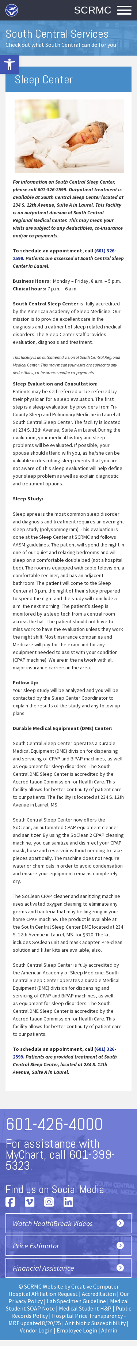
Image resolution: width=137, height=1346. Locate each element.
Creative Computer (95, 1286)
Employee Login (77, 1330)
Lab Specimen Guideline (76, 1301)
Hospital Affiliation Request (43, 1293)
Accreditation (99, 1293)
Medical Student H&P (85, 1308)
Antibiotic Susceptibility (95, 1323)
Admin (109, 1330)
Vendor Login (36, 1330)
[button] (9, 64)
